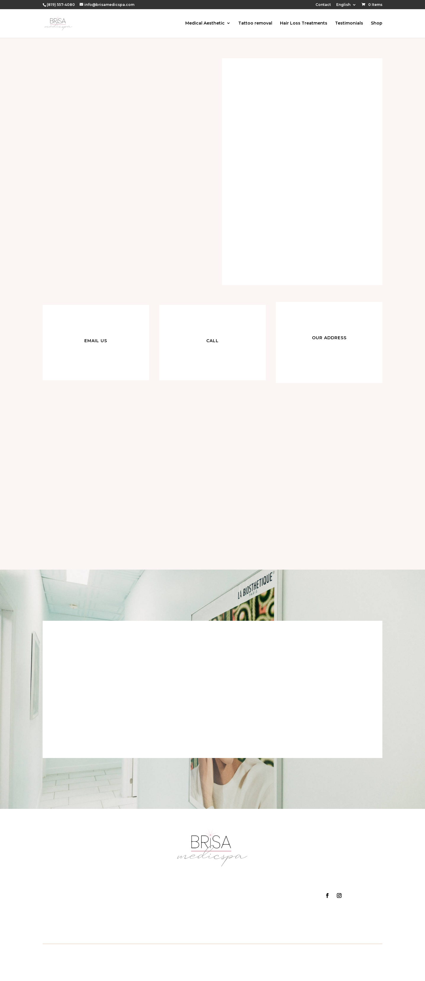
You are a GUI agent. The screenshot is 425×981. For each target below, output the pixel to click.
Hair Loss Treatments (303, 24)
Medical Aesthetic (205, 24)
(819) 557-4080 (61, 4)
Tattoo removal (255, 24)
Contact (323, 5)
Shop (376, 24)
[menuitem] (346, 6)
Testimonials (349, 24)
